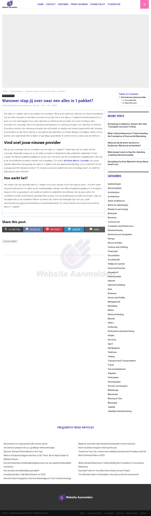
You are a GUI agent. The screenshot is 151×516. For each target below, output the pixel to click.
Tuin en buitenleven (117, 369)
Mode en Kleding (116, 314)
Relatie (111, 335)
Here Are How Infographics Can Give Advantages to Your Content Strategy (37, 478)
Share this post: (131, 103)
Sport (110, 344)
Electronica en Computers (120, 234)
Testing (111, 356)
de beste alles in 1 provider (76, 160)
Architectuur (113, 196)
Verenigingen (114, 382)
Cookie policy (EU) (94, 513)
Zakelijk (111, 407)
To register (113, 4)
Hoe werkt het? (130, 100)
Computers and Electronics (121, 226)
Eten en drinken (115, 243)
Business (112, 217)
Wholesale (113, 394)
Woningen (112, 403)
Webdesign (113, 390)
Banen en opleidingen (118, 205)
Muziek (111, 318)
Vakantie (112, 373)
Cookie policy (97, 4)
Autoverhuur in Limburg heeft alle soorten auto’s (25, 444)
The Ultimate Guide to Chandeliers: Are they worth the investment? (108, 474)
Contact (51, 4)
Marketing (112, 306)
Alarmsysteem (115, 188)
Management (114, 302)
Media (111, 310)
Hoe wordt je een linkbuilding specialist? (21, 470)
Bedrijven (112, 213)
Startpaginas (114, 348)
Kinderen (112, 293)
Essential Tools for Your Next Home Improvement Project (104, 470)
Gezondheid (113, 255)
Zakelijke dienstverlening (120, 411)
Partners (63, 4)
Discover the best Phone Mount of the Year (23, 451)
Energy (111, 238)
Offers (111, 323)
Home (41, 4)
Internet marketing (116, 285)
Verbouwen (113, 377)
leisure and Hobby (116, 297)
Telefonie (112, 352)
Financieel (113, 251)
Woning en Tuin (115, 398)
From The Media (79, 4)
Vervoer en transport (117, 386)
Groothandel (114, 260)
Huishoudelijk (114, 276)
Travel (111, 365)
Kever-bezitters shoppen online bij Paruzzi (97, 448)
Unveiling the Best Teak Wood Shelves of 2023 (25, 474)
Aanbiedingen (114, 184)
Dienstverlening (8, 96)
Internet (111, 281)
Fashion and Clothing (118, 247)
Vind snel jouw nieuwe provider (133, 97)
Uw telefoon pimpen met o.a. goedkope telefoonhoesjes (29, 448)
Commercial (114, 222)
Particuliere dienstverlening (121, 331)
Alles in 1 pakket (10, 241)
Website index (131, 513)
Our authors (109, 513)
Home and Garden (116, 268)
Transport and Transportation (122, 361)
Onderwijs (112, 327)
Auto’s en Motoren (116, 201)
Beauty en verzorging (118, 209)
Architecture (113, 192)
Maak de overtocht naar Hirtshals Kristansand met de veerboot (106, 444)
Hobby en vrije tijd (116, 264)
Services (112, 340)
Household (113, 272)
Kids (110, 289)
